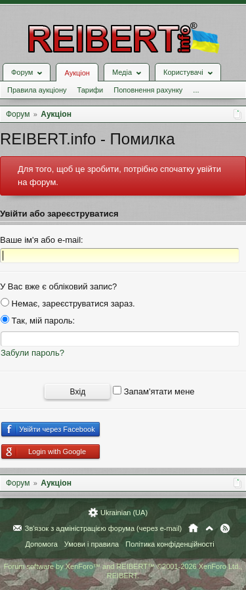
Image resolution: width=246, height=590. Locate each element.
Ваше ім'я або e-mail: (41, 240)
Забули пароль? (32, 353)
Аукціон (76, 73)
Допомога (41, 544)
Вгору (209, 528)
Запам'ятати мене (154, 391)
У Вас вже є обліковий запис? (58, 286)
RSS (225, 528)
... (196, 90)
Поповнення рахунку (147, 90)
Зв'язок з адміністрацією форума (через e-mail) (103, 528)
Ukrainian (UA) (124, 512)
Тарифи (90, 90)
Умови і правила (91, 544)
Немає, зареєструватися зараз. (68, 303)
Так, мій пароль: (38, 321)
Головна (193, 528)
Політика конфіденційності (169, 544)
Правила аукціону (36, 90)
